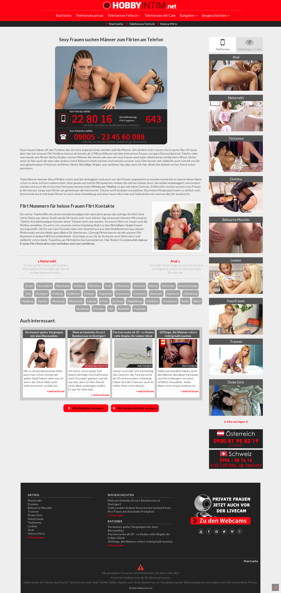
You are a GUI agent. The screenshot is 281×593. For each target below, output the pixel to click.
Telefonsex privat (89, 15)
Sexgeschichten (214, 15)
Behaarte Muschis (40, 507)
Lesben (32, 526)
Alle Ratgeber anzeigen (87, 408)
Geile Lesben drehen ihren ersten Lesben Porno (139, 507)
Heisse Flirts (168, 24)
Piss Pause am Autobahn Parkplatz (131, 511)
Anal (173, 261)
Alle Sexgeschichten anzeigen (137, 408)
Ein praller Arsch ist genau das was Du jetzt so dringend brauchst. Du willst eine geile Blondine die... (176, 268)
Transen (33, 511)
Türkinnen (34, 522)
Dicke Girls (35, 515)
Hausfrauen (35, 519)
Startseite (64, 15)
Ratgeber (187, 15)
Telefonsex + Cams (249, 49)
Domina (33, 504)
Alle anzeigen (236, 421)
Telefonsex (222, 49)
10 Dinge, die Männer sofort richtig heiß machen (140, 541)
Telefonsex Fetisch (122, 15)
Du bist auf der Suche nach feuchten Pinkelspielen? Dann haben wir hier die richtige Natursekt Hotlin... (46, 268)
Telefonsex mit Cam (160, 15)
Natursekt (48, 261)
